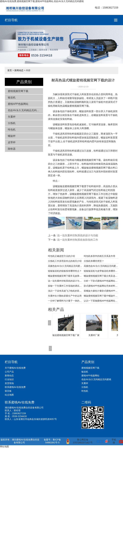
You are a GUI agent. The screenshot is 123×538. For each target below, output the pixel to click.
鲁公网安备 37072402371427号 (79, 441)
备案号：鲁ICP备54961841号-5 (52, 441)
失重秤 (12, 116)
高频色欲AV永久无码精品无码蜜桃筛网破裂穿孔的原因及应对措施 (101, 266)
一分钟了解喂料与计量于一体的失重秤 (65, 300)
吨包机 (12, 129)
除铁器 (12, 148)
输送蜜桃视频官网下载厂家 (65, 335)
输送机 (12, 97)
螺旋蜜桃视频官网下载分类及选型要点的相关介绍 (101, 276)
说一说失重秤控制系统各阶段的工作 (77, 239)
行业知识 (9, 379)
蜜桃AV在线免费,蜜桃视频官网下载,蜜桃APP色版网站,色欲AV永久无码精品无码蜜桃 (42, 1)
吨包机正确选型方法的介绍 (61, 256)
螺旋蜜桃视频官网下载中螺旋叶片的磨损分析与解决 (101, 295)
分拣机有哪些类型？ (94, 261)
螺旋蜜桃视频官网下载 (77, 105)
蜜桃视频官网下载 (18, 91)
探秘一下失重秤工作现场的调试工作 (65, 286)
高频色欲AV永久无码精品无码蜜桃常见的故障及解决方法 (65, 266)
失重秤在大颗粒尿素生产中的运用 (65, 295)
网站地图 (4, 446)
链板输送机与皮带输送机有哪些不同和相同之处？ (101, 271)
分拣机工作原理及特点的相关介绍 (65, 261)
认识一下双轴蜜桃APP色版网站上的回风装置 (101, 300)
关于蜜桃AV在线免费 (15, 368)
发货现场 (9, 383)
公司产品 (9, 371)
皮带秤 (12, 142)
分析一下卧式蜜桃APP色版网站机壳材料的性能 (101, 281)
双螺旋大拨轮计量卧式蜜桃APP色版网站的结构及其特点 (101, 291)
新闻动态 (18, 70)
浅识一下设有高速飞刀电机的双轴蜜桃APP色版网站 (65, 291)
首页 (9, 70)
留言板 (8, 391)
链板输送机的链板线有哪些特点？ (65, 271)
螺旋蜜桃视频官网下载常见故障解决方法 (65, 276)
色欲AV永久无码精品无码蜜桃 (25, 110)
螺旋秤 (12, 136)
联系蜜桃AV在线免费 (15, 387)
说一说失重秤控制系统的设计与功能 (77, 235)
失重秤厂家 (94, 335)
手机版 (114, 441)
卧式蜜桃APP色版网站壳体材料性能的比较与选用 (101, 286)
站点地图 (9, 394)
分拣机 (12, 123)
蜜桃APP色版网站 (18, 104)
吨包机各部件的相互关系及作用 (99, 256)
